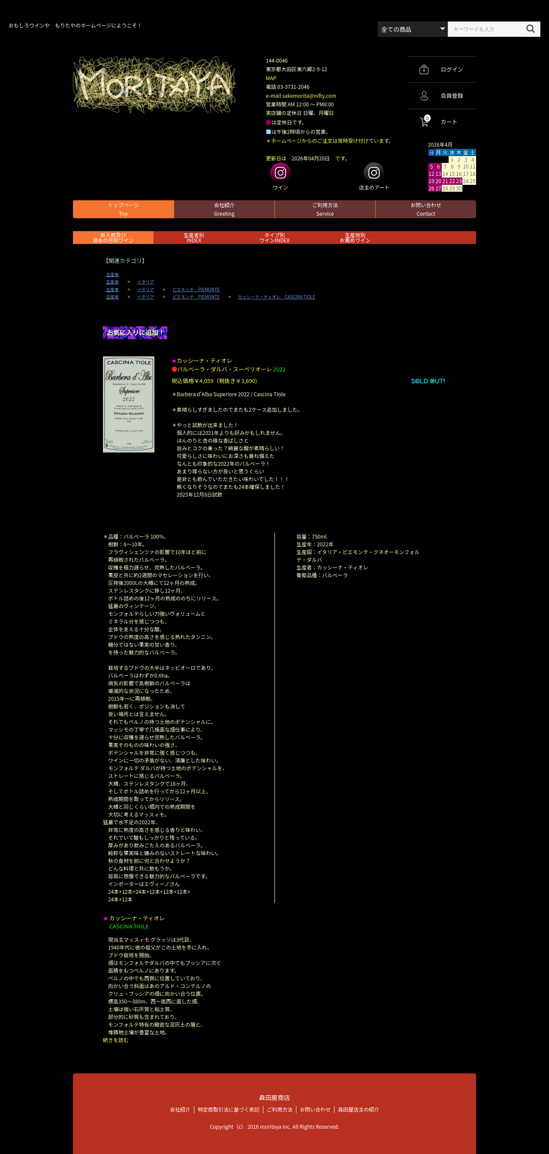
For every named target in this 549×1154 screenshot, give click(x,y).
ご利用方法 (325, 209)
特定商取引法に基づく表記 (228, 1109)
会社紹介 (224, 209)
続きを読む (116, 1039)
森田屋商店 (274, 1097)
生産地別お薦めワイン (355, 237)
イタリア (145, 282)
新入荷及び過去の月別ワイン (113, 237)
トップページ (123, 209)
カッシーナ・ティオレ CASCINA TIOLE (276, 297)
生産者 (112, 274)
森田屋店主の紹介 (358, 1109)
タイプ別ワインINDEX (274, 237)
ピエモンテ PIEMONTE (196, 289)
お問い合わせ (425, 209)
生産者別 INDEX (194, 237)
